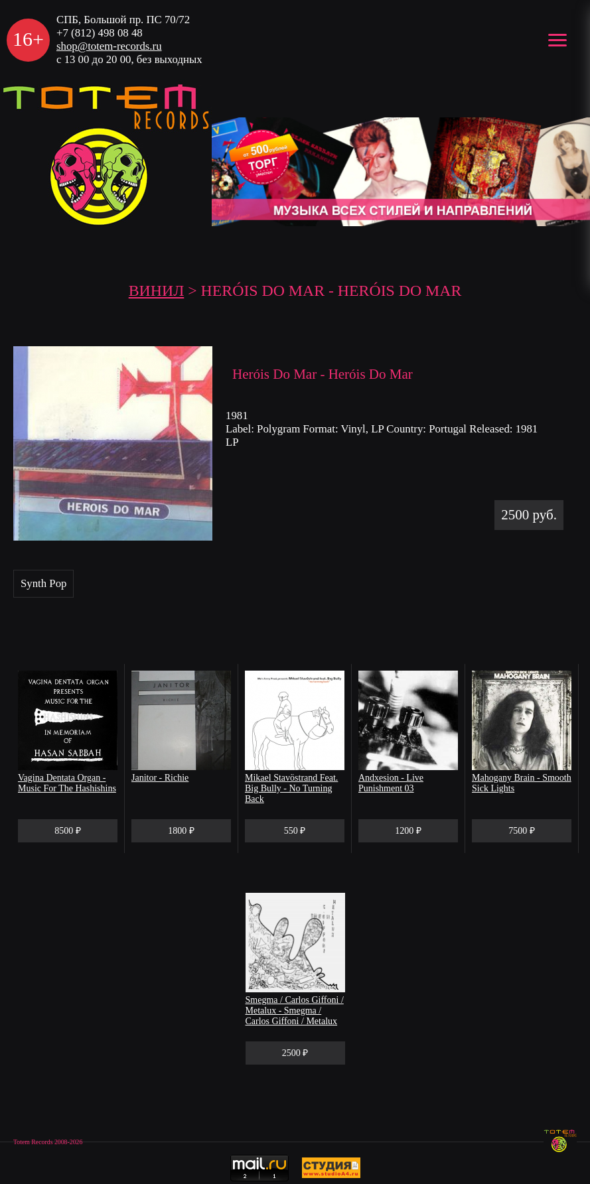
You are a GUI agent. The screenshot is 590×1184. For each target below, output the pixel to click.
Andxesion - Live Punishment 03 (390, 783)
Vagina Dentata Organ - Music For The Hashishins (67, 783)
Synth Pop (43, 583)
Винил (156, 290)
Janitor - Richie (159, 778)
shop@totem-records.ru (109, 46)
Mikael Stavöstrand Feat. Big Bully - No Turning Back (291, 788)
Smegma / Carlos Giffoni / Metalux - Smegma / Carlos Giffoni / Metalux (295, 1010)
